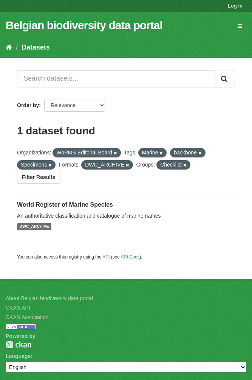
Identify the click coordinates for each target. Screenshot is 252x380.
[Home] (9, 47)
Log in (235, 6)
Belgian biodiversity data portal (84, 25)
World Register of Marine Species (65, 204)
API (106, 257)
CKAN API (18, 308)
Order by (28, 105)
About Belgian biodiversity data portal (49, 298)
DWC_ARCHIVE (34, 226)
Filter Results (39, 177)
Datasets (36, 47)
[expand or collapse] (239, 26)
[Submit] (225, 78)
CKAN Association (27, 317)
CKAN (18, 345)
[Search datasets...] (116, 78)
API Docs (130, 257)
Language (18, 356)
